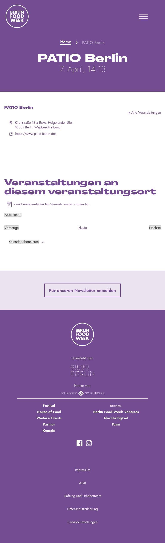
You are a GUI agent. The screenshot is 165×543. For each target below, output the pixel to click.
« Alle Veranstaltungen (144, 112)
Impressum (82, 470)
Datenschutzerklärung (82, 509)
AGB (82, 483)
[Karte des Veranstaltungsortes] (82, 152)
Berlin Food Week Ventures (116, 412)
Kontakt (49, 430)
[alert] (82, 204)
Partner (49, 424)
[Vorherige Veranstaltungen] (11, 227)
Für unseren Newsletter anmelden (82, 290)
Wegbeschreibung (47, 127)
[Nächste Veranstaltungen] (155, 227)
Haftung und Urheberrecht (82, 496)
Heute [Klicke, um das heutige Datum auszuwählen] (82, 227)
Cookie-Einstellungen (83, 522)
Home (65, 42)
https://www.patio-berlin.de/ (35, 134)
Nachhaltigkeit (116, 418)
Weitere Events (49, 418)
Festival (49, 405)
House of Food (49, 412)
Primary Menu (138, 16)
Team (116, 424)
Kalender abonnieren (24, 242)
